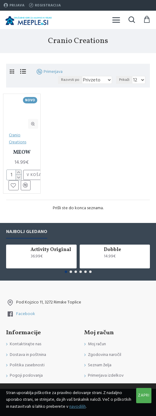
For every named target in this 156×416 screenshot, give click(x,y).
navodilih (77, 406)
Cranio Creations (17, 138)
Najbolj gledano (26, 232)
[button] (66, 272)
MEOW (22, 152)
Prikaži (124, 79)
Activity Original (51, 250)
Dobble (112, 250)
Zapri (144, 395)
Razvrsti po (70, 79)
